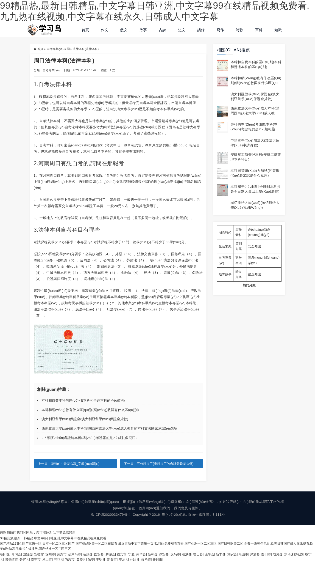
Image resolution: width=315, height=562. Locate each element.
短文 (181, 30)
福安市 (121, 554)
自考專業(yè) (55, 49)
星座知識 (254, 274)
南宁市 (36, 559)
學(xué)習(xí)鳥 (174, 514)
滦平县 (209, 554)
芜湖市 (62, 554)
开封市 (157, 559)
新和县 (152, 554)
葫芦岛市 (74, 554)
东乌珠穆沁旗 (293, 554)
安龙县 (123, 559)
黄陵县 (81, 559)
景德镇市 (11, 559)
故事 (143, 30)
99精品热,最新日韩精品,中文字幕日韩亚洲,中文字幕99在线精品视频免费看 (53, 538)
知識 (278, 30)
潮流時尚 (225, 232)
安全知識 (254, 246)
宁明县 (101, 559)
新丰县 (221, 554)
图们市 (266, 554)
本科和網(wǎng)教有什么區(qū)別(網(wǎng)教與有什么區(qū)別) (90, 410)
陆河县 (277, 554)
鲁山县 (198, 554)
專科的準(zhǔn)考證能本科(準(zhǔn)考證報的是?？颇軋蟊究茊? (255, 129)
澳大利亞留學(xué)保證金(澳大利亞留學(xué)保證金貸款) (85, 419)
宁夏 (131, 554)
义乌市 (175, 554)
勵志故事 (225, 274)
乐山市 (243, 554)
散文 (124, 30)
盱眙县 (134, 559)
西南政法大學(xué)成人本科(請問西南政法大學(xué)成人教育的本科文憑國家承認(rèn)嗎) (109, 428)
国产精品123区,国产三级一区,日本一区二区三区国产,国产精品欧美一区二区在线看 (58, 543)
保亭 (91, 559)
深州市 (50, 554)
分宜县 (24, 559)
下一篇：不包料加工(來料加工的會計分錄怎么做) (158, 464)
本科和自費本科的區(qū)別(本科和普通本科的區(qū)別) (83, 400)
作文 (104, 30)
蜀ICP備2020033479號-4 (111, 514)
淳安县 (164, 554)
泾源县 (87, 554)
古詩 (162, 30)
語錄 (201, 30)
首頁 (85, 30)
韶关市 (112, 559)
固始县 (27, 554)
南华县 (141, 554)
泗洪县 (187, 554)
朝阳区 (5, 554)
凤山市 (47, 559)
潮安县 (232, 554)
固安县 (99, 554)
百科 (258, 30)
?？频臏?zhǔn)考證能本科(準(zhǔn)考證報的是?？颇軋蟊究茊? (89, 438)
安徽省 (39, 554)
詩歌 (239, 30)
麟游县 (110, 554)
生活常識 (225, 246)
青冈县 (16, 554)
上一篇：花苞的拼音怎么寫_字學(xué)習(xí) (69, 464)
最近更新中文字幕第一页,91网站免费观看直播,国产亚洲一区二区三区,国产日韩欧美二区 (180, 543)
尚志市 (70, 559)
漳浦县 (255, 554)
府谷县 (58, 559)
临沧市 (146, 559)
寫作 (220, 30)
